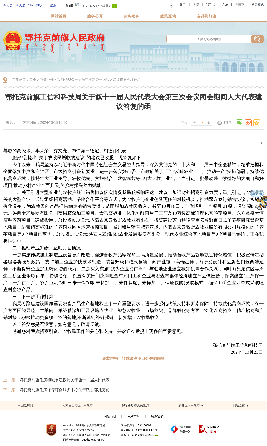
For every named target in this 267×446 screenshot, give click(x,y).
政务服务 (131, 16)
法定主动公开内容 (95, 80)
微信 (183, 4)
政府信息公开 (67, 80)
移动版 (210, 4)
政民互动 (168, 16)
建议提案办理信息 (127, 80)
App (225, 4)
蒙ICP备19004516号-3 (134, 434)
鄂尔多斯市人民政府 (135, 405)
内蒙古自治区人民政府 (77, 405)
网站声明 (133, 416)
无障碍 (239, 4)
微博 (196, 4)
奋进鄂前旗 (206, 16)
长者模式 (258, 4)
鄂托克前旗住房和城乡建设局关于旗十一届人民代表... (66, 380)
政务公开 (95, 16)
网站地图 (110, 416)
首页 (32, 80)
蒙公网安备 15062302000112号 (139, 430)
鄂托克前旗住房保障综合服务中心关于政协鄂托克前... (66, 390)
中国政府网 (25, 405)
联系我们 (157, 416)
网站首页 (58, 16)
